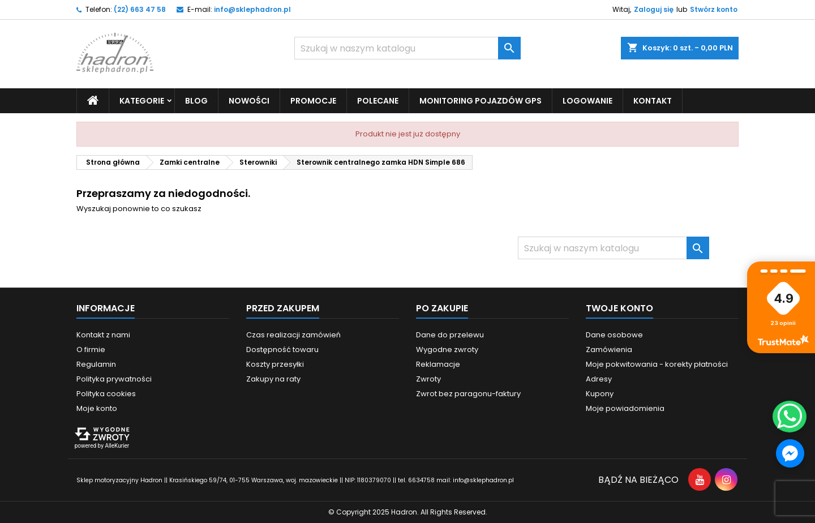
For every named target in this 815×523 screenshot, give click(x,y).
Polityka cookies (106, 393)
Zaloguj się (654, 9)
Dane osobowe (614, 334)
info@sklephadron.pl (252, 9)
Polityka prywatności (114, 379)
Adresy (599, 379)
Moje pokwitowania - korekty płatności (657, 364)
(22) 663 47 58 (140, 9)
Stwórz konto (713, 9)
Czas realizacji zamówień (293, 334)
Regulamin (96, 364)
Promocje (313, 100)
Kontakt (652, 100)
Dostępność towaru (282, 349)
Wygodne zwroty (447, 349)
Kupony (600, 393)
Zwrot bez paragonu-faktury (468, 393)
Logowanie (587, 100)
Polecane (377, 100)
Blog (196, 100)
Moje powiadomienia (625, 408)
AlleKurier (117, 446)
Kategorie (141, 100)
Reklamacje (438, 364)
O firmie (90, 349)
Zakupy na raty (273, 379)
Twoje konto (619, 308)
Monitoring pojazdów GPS (480, 100)
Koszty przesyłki (275, 364)
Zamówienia (609, 349)
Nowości (249, 100)
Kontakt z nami (103, 334)
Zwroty (428, 379)
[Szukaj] (407, 48)
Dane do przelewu (450, 334)
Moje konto (96, 408)
